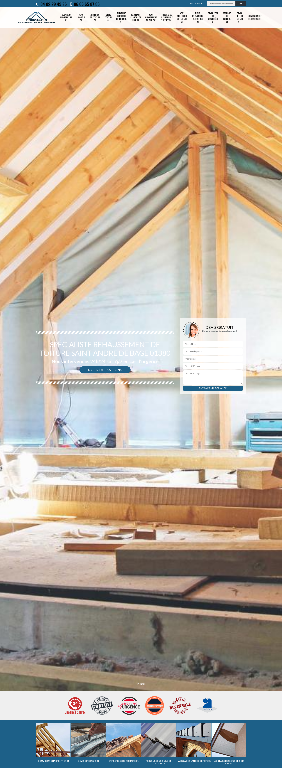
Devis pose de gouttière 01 (213, 17)
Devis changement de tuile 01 (151, 17)
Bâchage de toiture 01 (227, 17)
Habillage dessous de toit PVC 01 (166, 17)
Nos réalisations (105, 370)
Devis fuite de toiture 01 (239, 17)
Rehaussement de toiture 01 (255, 17)
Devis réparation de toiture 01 (197, 17)
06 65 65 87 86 (85, 4)
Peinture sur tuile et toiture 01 (121, 17)
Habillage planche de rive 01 (135, 17)
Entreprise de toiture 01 (95, 17)
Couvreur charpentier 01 (66, 17)
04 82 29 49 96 (51, 4)
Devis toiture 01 (108, 17)
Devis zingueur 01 (80, 17)
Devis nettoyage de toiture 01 (182, 17)
